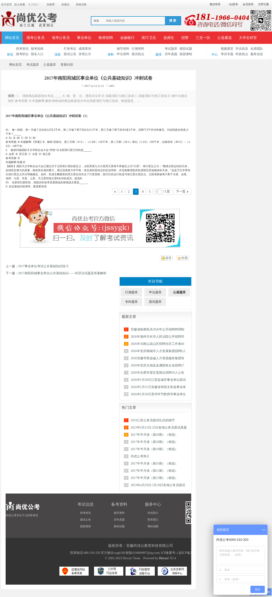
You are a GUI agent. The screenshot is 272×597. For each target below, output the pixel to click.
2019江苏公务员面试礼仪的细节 (153, 420)
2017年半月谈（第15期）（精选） (154, 478)
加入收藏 (19, 4)
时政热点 (242, 54)
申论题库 (155, 292)
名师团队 (256, 48)
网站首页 (12, 38)
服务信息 (256, 54)
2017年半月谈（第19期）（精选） (154, 449)
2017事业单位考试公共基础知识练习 (43, 266)
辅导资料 (123, 48)
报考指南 (37, 48)
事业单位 (84, 38)
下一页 (180, 191)
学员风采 (242, 48)
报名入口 (37, 54)
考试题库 (171, 48)
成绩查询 (85, 48)
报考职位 (22, 54)
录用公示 (85, 54)
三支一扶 (203, 38)
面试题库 (155, 301)
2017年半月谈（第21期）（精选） (154, 470)
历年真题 (171, 54)
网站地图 (153, 526)
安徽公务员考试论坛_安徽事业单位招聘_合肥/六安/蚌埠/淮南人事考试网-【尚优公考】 (3, 64)
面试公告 (70, 54)
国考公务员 (36, 38)
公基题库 (49, 64)
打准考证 (70, 48)
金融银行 (127, 38)
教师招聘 (106, 38)
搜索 (96, 20)
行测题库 (131, 292)
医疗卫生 (149, 38)
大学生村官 (248, 38)
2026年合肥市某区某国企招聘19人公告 (157, 372)
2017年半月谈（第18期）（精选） (154, 442)
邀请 (168, 258)
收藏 (184, 258)
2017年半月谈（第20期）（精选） (154, 434)
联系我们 (153, 519)
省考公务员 (61, 38)
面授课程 (186, 54)
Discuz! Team (131, 558)
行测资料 (138, 48)
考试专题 (227, 54)
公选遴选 (224, 38)
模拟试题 (186, 48)
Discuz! (164, 558)
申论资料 (123, 54)
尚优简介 (153, 512)
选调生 (168, 38)
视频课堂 (227, 48)
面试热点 (138, 54)
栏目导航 (155, 281)
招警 (185, 38)
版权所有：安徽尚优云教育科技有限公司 (140, 546)
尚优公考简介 (140, 456)
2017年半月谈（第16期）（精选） (154, 463)
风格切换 (81, 4)
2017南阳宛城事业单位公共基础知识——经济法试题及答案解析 (62, 273)
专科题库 (131, 301)
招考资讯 (22, 48)
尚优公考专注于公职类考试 (22, 515)
